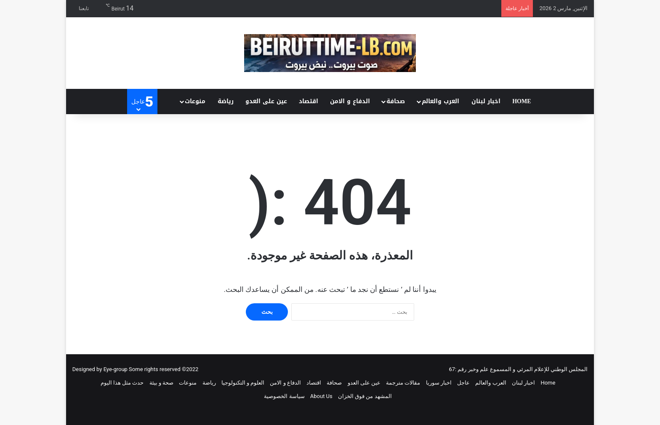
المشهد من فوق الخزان (365, 396)
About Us (321, 396)
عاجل (463, 383)
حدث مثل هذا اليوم (122, 383)
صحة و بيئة (161, 383)
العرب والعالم (440, 101)
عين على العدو (266, 101)
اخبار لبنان (485, 101)
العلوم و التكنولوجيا (242, 383)
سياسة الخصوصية (284, 396)
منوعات (195, 101)
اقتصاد (308, 101)
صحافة (395, 101)
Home (521, 101)
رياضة (226, 101)
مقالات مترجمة (403, 383)
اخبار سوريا (439, 383)
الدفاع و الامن (350, 101)
